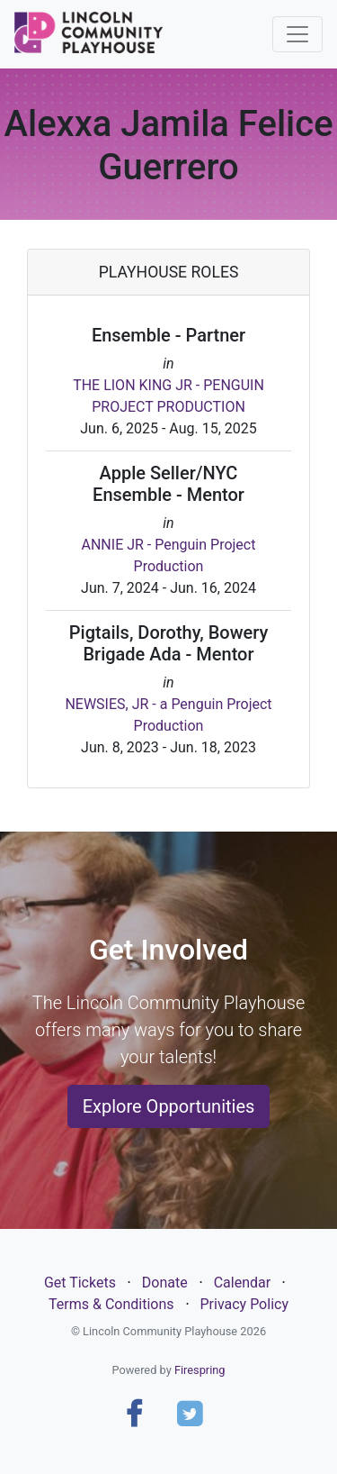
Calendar (242, 1282)
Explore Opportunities (169, 1106)
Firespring (200, 1370)
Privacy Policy (244, 1304)
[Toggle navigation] (297, 34)
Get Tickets (80, 1282)
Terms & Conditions (111, 1304)
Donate (165, 1282)
